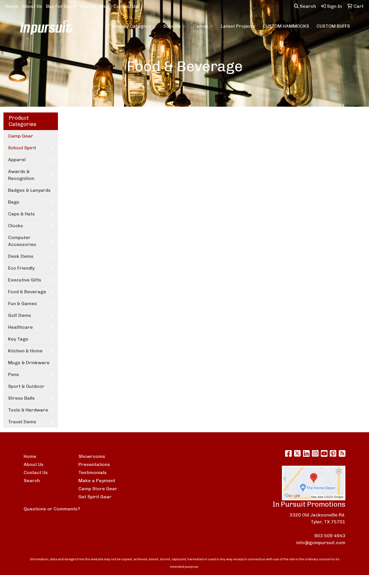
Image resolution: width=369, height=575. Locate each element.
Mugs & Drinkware (29, 362)
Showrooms (91, 456)
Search (88, 6)
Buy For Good (61, 6)
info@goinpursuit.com (320, 542)
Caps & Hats (21, 214)
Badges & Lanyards (29, 190)
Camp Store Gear (97, 488)
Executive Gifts (24, 280)
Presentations (94, 464)
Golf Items (19, 315)
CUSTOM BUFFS (333, 26)
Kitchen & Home (25, 351)
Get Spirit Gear (95, 496)
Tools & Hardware (28, 410)
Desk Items (20, 256)
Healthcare (20, 327)
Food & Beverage (27, 291)
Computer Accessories (22, 241)
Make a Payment (96, 480)
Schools (174, 26)
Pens (13, 374)
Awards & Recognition (21, 175)
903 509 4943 (329, 535)
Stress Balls (21, 398)
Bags (13, 202)
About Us (32, 6)
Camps (203, 26)
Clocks (15, 225)
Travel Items (22, 421)
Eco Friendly (21, 268)
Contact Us (126, 6)
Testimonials (92, 472)
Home (11, 6)
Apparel (17, 159)
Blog (105, 6)
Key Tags (18, 339)
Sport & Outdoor (26, 386)
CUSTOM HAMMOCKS (286, 26)
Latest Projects (238, 26)
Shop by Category (134, 26)
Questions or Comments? (52, 509)
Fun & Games (22, 303)
